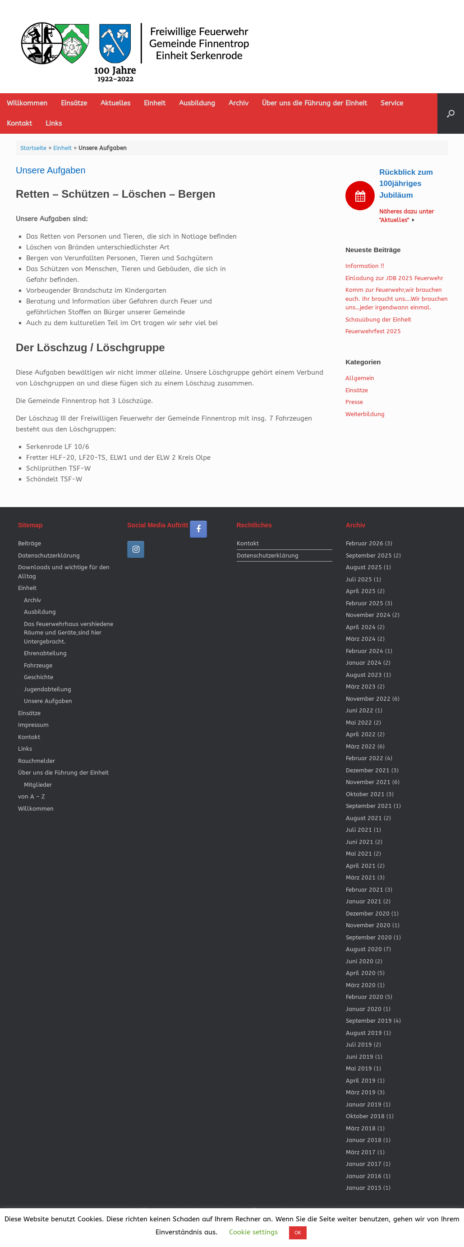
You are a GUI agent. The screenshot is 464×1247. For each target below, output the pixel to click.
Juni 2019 (359, 1056)
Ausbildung (197, 103)
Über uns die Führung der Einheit (314, 103)
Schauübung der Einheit (378, 319)
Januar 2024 (363, 662)
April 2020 (361, 973)
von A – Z (31, 796)
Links (54, 123)
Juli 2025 (359, 579)
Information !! (364, 266)
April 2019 (361, 1080)
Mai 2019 (359, 1068)
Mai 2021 (359, 853)
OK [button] (297, 1233)
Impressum (33, 724)
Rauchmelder (36, 760)
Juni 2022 (359, 710)
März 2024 (361, 638)
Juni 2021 (359, 842)
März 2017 (361, 1152)
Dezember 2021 (368, 770)
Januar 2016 (363, 1176)
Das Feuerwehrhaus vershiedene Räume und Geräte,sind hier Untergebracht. (68, 633)
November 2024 (368, 615)
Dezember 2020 (368, 913)
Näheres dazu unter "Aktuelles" (406, 216)
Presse (354, 402)
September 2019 (369, 1020)
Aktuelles (115, 103)
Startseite (33, 148)
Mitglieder (38, 784)
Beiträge (29, 543)
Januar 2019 (363, 1104)
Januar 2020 (363, 1009)
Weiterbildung (365, 414)
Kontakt (19, 123)
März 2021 (361, 877)
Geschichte (38, 677)
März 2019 (361, 1092)
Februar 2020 (364, 996)
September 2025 (369, 555)
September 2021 (369, 806)
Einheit (154, 103)
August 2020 (364, 949)
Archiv (238, 103)
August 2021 (364, 818)
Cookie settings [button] (253, 1232)
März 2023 (361, 686)
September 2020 (369, 937)
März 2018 (361, 1128)
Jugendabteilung (47, 689)
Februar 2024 (364, 651)
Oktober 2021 (365, 794)
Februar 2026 (364, 543)
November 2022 (368, 698)
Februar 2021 (364, 889)
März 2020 (361, 985)
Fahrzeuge (38, 665)
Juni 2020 (359, 961)
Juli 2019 (359, 1044)
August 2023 (364, 674)
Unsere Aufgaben (48, 701)
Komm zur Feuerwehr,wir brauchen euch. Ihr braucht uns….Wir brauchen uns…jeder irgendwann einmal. (396, 298)
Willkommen (27, 103)
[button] (450, 113)
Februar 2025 (364, 603)
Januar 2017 (363, 1164)
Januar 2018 (363, 1140)
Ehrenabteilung (45, 653)
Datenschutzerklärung (49, 555)
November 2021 (368, 782)
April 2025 (361, 591)
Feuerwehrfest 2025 (373, 331)
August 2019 (364, 1032)
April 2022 (361, 734)
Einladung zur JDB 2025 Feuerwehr (394, 278)
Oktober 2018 (365, 1116)
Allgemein (359, 378)
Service (392, 103)
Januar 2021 (363, 901)
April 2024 (361, 627)
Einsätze (74, 103)
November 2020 (368, 925)
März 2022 (361, 746)
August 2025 (364, 567)
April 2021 (361, 865)
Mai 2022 (359, 722)
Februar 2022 (364, 758)
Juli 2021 (359, 829)
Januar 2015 (363, 1187)
